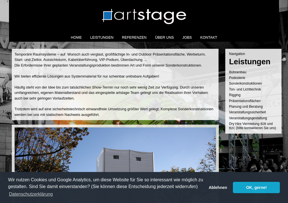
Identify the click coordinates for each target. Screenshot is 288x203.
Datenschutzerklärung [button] (31, 194)
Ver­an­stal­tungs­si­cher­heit (247, 112)
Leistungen (102, 37)
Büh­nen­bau (237, 72)
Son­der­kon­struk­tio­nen (245, 83)
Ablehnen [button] (218, 187)
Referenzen (134, 37)
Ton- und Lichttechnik (245, 89)
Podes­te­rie (237, 78)
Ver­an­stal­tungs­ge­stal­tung (248, 118)
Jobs (187, 37)
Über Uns (164, 37)
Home (76, 37)
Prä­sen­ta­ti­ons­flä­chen (245, 101)
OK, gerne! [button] (256, 187)
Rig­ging (235, 95)
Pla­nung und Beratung (246, 107)
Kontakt (208, 37)
